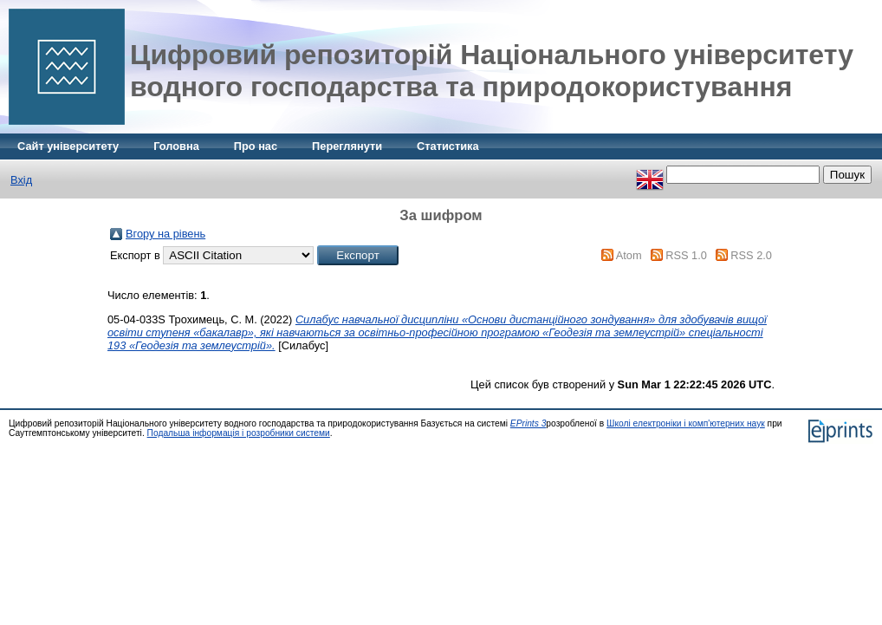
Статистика (448, 146)
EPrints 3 (528, 423)
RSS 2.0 (751, 255)
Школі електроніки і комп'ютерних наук (685, 423)
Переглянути (347, 146)
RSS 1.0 (686, 255)
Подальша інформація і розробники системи (238, 433)
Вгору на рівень (165, 233)
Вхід (21, 179)
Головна (176, 146)
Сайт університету (68, 146)
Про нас (255, 146)
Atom (629, 255)
